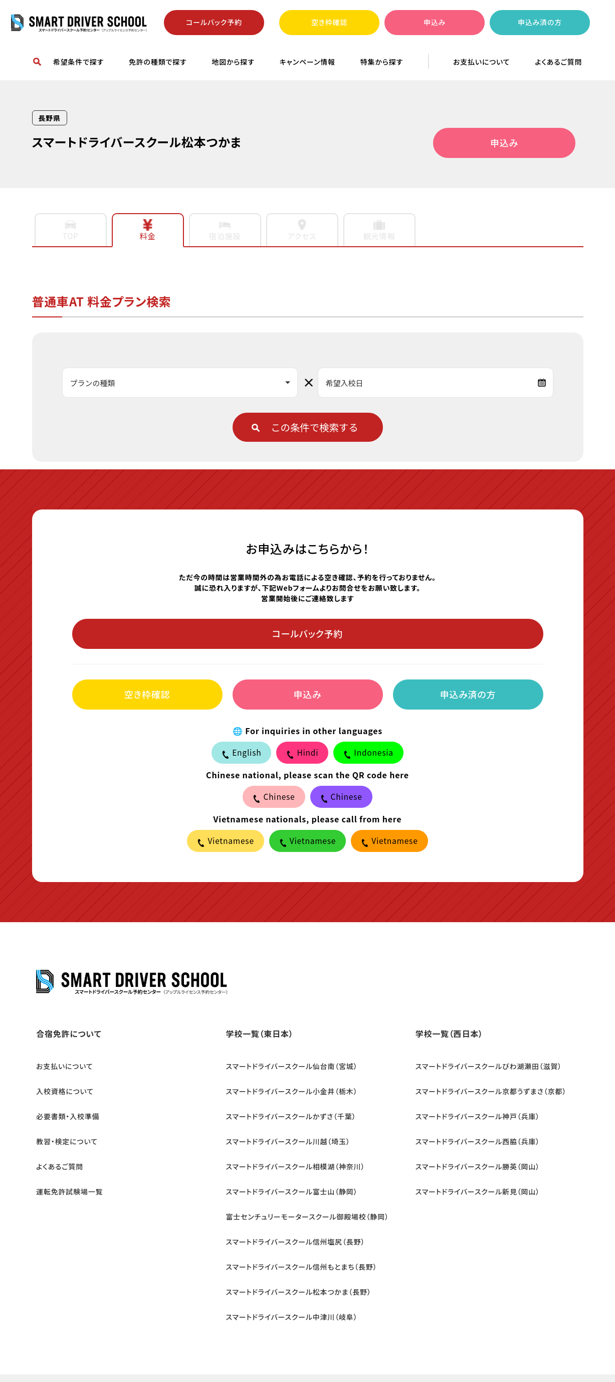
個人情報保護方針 (111, 1354)
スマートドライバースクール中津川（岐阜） (287, 1270)
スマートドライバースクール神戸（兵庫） (473, 1109)
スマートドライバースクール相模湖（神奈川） (291, 1149)
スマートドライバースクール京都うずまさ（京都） (486, 1089)
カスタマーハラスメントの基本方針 (216, 1354)
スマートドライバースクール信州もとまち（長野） (297, 1230)
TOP (70, 230)
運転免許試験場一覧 (65, 1169)
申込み (435, 22)
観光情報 (379, 230)
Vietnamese (224, 842)
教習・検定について (63, 1129)
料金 (147, 230)
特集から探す (381, 62)
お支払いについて (481, 62)
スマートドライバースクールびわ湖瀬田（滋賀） (484, 1069)
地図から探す (233, 62)
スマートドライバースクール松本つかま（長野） (294, 1250)
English (241, 754)
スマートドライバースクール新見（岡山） (473, 1169)
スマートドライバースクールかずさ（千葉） (287, 1109)
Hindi (302, 754)
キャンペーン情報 (307, 62)
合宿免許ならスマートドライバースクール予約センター (79, 22)
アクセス (302, 230)
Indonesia (369, 754)
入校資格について (61, 1089)
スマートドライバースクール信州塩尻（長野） (291, 1209)
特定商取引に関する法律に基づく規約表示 (359, 1354)
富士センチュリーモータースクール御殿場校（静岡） (303, 1189)
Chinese (273, 798)
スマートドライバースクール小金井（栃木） (287, 1089)
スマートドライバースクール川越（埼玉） (284, 1129)
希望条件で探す (78, 62)
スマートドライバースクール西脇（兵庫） (473, 1129)
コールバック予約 (214, 22)
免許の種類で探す (158, 62)
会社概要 (47, 1354)
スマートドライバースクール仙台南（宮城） (287, 1069)
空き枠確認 (329, 22)
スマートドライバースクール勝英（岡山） (473, 1149)
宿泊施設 (225, 230)
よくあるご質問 (558, 62)
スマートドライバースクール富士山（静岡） (287, 1169)
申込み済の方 (540, 22)
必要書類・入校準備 (63, 1109)
